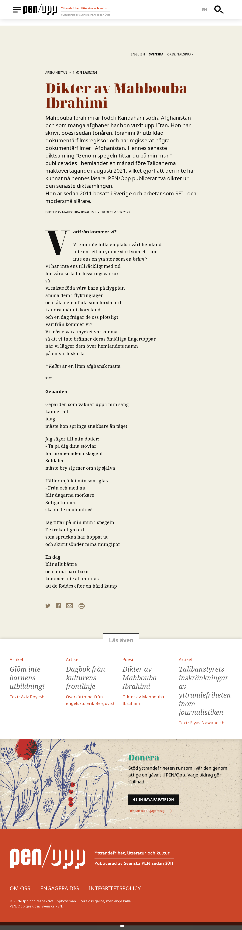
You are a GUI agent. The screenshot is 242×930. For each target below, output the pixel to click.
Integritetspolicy (115, 892)
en (207, 12)
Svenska (156, 54)
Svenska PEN (51, 910)
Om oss (20, 892)
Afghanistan (56, 72)
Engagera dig (59, 892)
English (138, 54)
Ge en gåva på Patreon (166, 803)
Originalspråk (180, 54)
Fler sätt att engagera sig (153, 816)
